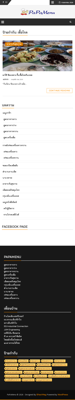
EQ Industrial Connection (16, 326)
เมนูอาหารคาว (44, 380)
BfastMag (41, 394)
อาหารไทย (26, 376)
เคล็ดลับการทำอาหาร (59, 376)
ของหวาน (47, 361)
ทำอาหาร (60, 361)
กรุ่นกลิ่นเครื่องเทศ (11, 196)
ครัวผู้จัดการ (9, 208)
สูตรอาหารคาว (10, 119)
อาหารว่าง (60, 372)
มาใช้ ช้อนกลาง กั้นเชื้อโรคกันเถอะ (17, 75)
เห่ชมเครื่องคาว (10, 151)
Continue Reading (59, 90)
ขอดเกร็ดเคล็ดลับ (10, 165)
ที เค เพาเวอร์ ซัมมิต (13, 336)
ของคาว (35, 361)
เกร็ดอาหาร (40, 376)
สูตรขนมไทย (43, 364)
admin (6, 79)
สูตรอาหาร (11, 368)
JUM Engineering (12, 329)
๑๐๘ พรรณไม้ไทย (12, 343)
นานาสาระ (7, 177)
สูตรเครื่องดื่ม (9, 137)
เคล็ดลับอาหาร (12, 380)
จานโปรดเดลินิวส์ (11, 214)
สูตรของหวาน (60, 364)
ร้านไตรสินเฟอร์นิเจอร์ (14, 316)
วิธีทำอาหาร (11, 364)
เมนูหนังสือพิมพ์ (10, 202)
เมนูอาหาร (28, 380)
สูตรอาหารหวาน (11, 131)
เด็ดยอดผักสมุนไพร (11, 190)
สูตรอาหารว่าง (10, 125)
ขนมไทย (23, 361)
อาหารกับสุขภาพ (14, 44)
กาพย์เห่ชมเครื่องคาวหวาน (14, 145)
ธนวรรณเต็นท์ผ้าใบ (12, 319)
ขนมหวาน (11, 361)
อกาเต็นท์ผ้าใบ (10, 323)
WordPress (63, 394)
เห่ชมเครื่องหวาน (11, 157)
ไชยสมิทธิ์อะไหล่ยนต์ (13, 339)
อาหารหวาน (11, 376)
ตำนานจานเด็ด (9, 171)
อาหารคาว (47, 372)
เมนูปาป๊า (7, 113)
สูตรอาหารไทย (31, 372)
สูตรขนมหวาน (27, 364)
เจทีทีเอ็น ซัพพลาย (12, 333)
